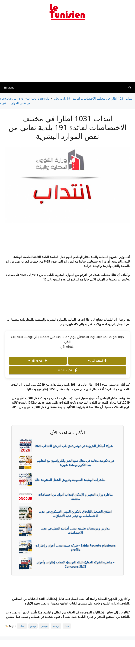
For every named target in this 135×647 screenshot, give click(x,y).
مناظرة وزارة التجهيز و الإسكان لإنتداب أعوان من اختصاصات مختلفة (75, 496)
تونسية (56, 626)
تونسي (44, 626)
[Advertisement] (67, 53)
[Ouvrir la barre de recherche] (130, 87)
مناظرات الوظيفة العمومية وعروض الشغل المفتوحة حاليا (69, 480)
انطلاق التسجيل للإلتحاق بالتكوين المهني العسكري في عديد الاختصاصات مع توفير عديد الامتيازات (75, 513)
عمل (66, 626)
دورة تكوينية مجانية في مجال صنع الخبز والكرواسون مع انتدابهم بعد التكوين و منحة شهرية (75, 463)
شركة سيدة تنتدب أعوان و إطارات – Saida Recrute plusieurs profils (75, 547)
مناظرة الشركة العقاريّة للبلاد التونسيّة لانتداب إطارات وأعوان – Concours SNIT (75, 564)
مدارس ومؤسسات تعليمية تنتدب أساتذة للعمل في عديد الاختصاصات (75, 530)
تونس (33, 626)
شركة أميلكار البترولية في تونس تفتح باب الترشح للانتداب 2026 (73, 446)
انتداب (22, 626)
